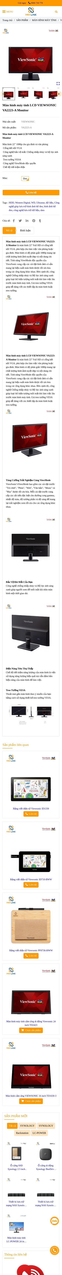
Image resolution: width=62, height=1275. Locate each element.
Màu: (4, 178)
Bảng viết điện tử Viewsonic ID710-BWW (31, 879)
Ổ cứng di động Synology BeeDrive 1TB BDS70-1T (45, 1167)
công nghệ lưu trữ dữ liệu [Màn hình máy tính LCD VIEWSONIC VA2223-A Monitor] (26, 210)
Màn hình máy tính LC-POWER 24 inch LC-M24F (16, 1239)
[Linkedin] (27, 220)
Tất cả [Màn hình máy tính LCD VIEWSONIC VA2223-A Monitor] (12, 1125)
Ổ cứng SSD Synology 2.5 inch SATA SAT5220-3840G (16, 1167)
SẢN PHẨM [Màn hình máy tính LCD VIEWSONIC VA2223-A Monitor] (22, 20)
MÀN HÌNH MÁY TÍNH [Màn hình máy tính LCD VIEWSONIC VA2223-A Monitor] (44, 20)
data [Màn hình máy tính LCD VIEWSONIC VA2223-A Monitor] (42, 210)
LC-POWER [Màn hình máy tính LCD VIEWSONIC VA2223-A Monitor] (39, 1133)
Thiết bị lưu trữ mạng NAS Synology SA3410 (45, 1203)
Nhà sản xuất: (9, 121)
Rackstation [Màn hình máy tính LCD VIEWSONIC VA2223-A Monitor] (22, 1133)
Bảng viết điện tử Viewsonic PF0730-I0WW (31, 950)
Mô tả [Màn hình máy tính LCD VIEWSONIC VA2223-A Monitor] (9, 230)
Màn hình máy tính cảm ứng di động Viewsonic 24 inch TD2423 (31, 1023)
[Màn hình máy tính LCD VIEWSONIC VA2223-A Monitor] (31, 11)
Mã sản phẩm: (9, 127)
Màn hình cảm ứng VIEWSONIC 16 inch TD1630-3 (31, 1095)
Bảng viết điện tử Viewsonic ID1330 (31, 808)
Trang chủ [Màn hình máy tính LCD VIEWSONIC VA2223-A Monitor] (7, 20)
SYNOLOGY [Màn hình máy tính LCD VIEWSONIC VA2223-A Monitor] (27, 1125)
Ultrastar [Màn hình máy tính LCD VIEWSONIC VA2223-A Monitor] (40, 202)
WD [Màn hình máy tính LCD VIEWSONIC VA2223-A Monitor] (33, 202)
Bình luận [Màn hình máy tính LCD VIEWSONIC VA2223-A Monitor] (25, 230)
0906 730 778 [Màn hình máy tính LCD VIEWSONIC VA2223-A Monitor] (35, 3)
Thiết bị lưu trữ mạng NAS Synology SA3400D (16, 1203)
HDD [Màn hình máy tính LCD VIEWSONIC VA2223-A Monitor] (11, 202)
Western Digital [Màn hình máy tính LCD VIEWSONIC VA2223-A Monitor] (22, 202)
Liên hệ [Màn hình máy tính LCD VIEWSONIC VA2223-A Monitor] (31, 192)
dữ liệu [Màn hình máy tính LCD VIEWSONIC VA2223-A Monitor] (49, 202)
